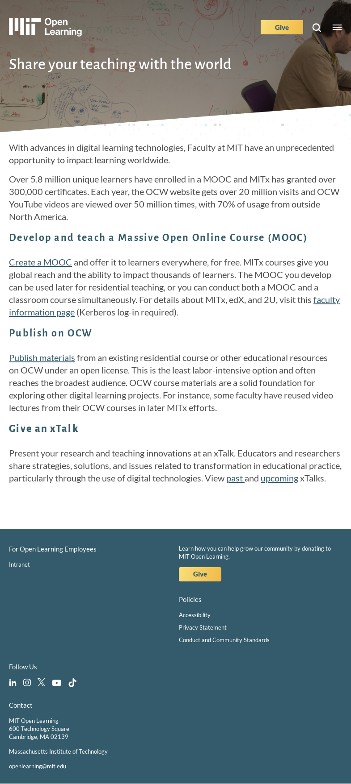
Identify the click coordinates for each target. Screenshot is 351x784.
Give (282, 27)
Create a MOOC (40, 262)
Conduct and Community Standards (224, 639)
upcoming (279, 478)
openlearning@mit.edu (37, 766)
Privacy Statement (203, 627)
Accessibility (195, 614)
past (235, 478)
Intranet (19, 564)
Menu (337, 27)
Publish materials (42, 357)
